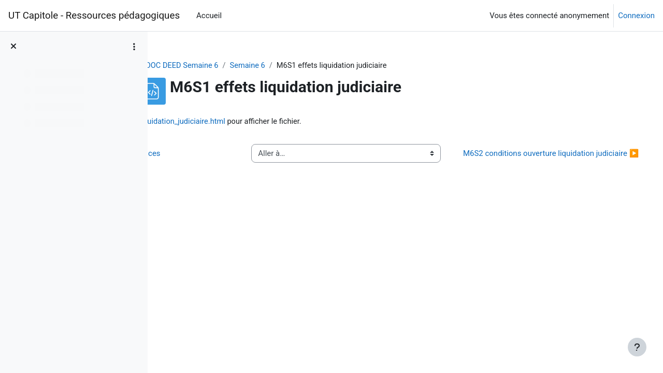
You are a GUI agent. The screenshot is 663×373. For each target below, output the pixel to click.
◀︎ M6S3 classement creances (228, 159)
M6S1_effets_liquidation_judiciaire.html (284, 121)
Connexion (636, 15)
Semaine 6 (301, 65)
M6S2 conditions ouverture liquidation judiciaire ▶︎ (556, 159)
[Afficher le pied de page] (637, 347)
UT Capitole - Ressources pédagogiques (94, 15)
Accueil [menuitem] (209, 15)
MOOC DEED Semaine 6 (231, 65)
